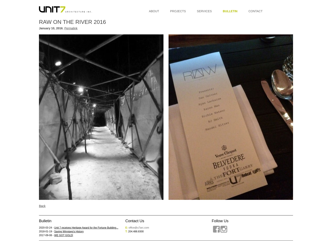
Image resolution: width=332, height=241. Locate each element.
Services (204, 11)
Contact (255, 11)
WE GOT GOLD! (63, 235)
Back (42, 206)
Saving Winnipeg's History (69, 231)
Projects (178, 11)
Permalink (70, 28)
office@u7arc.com (139, 227)
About (154, 11)
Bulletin (230, 11)
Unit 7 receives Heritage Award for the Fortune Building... (86, 227)
